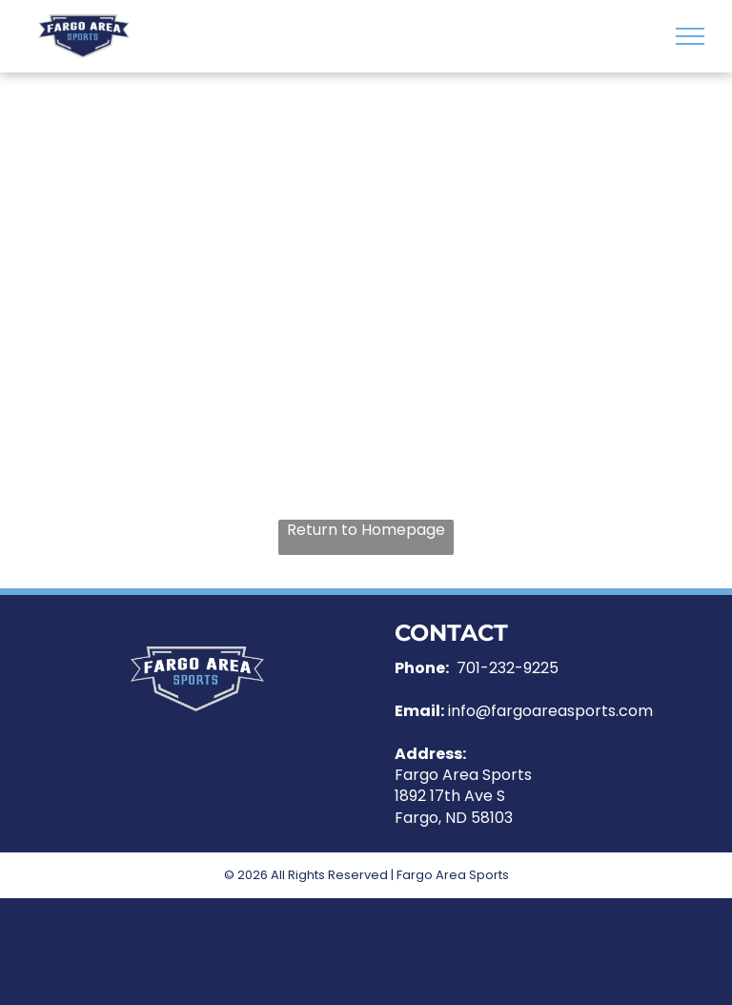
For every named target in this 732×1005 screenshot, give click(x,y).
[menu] (690, 36)
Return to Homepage (366, 530)
